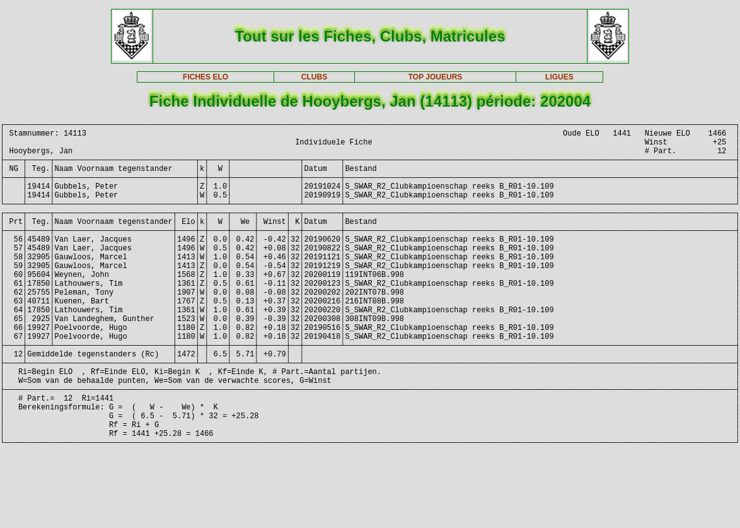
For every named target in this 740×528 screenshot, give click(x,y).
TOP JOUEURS (435, 77)
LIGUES (559, 77)
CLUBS (314, 77)
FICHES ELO (205, 77)
